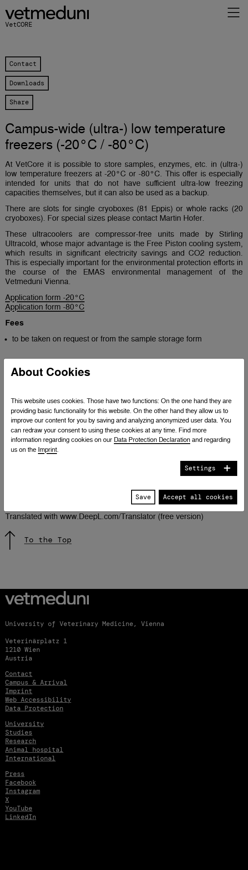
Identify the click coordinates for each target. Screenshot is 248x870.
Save (143, 497)
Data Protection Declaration (152, 439)
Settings (200, 468)
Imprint (47, 449)
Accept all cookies (198, 497)
